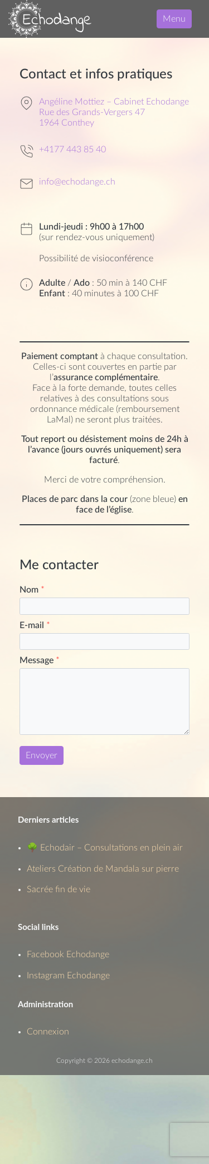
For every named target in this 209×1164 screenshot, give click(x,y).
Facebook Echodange (68, 954)
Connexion (48, 1031)
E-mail (35, 625)
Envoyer (41, 755)
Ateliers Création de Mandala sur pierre (103, 868)
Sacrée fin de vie (58, 889)
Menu (174, 18)
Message (40, 660)
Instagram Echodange (68, 975)
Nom (32, 589)
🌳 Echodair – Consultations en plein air (105, 847)
